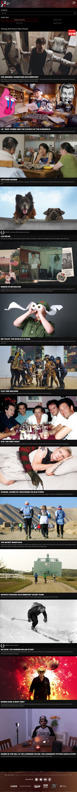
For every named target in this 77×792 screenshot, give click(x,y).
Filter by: (4, 10)
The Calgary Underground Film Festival (5, 1)
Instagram (36, 779)
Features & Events (19, 20)
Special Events (57, 23)
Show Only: (5, 17)
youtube (41, 779)
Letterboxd (45, 779)
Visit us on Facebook (50, 779)
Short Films (19, 23)
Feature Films (57, 20)
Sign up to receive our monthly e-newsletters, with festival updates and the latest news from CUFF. (38, 775)
